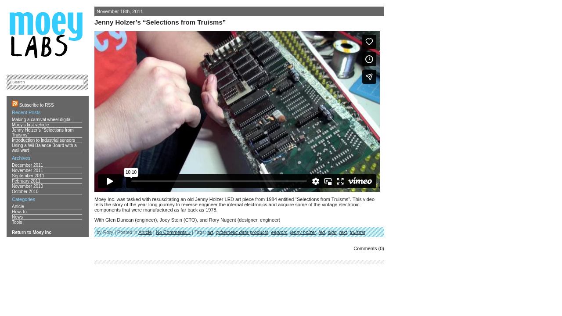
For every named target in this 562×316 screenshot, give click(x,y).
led (322, 232)
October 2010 (25, 191)
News (17, 217)
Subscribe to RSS (33, 105)
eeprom (279, 232)
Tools (17, 222)
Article (145, 232)
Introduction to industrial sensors (43, 140)
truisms (357, 232)
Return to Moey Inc (31, 232)
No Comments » (173, 232)
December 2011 (27, 165)
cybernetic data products (242, 232)
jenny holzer (303, 232)
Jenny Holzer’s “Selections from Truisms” (160, 22)
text (343, 232)
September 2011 (28, 175)
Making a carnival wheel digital (42, 119)
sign (332, 232)
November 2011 (27, 170)
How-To (19, 211)
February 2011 (26, 181)
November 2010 (27, 186)
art (210, 232)
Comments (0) (368, 248)
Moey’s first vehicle (30, 124)
